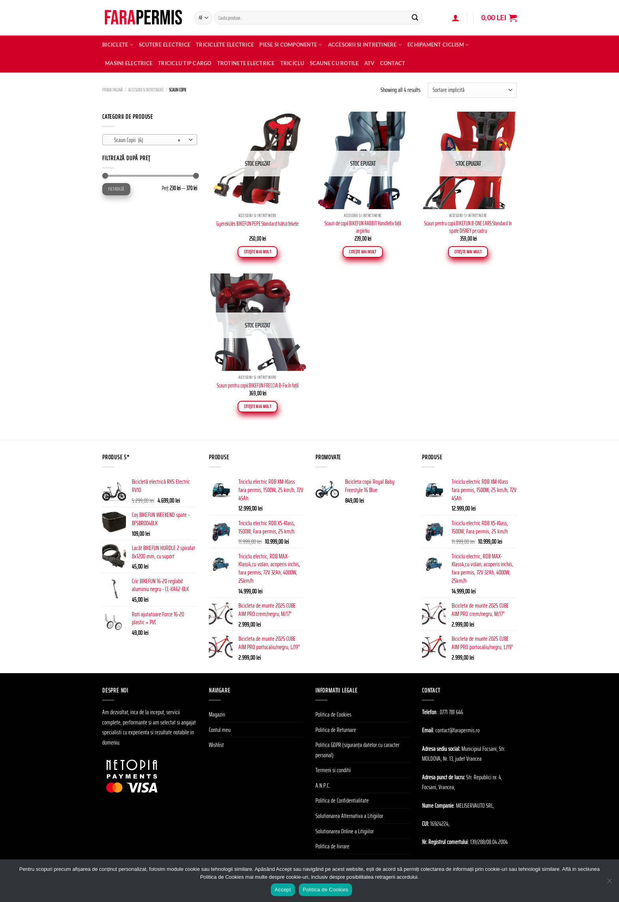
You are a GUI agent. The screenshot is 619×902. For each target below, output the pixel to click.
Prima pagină (112, 90)
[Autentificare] (456, 17)
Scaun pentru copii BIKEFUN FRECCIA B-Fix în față (257, 385)
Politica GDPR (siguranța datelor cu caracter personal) (357, 750)
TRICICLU (292, 63)
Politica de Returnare (335, 730)
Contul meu (220, 730)
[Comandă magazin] (472, 90)
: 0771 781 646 (450, 712)
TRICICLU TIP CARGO (185, 63)
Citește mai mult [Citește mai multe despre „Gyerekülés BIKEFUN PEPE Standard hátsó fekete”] (258, 251)
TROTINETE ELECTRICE (246, 63)
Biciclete (117, 45)
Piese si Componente (290, 45)
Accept (283, 890)
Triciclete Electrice (225, 44)
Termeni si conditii (333, 770)
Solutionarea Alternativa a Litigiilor (349, 816)
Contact (392, 63)
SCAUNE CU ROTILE (334, 63)
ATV (369, 63)
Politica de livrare (332, 846)
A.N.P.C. (322, 785)
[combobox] (149, 139)
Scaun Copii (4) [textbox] (145, 140)
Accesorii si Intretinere (365, 45)
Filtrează (116, 189)
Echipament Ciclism (438, 45)
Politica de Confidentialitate (342, 800)
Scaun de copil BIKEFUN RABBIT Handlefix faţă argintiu (363, 227)
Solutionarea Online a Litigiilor (344, 831)
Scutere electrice (164, 44)
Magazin (217, 714)
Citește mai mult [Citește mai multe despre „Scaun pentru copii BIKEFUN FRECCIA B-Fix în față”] (258, 406)
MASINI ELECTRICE (128, 63)
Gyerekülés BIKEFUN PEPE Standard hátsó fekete (257, 224)
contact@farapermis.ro (457, 730)
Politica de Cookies (333, 714)
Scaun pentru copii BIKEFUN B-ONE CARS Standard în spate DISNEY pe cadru (468, 227)
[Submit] (415, 17)
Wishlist (216, 745)
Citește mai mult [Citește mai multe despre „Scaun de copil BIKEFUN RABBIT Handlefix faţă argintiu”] (363, 251)
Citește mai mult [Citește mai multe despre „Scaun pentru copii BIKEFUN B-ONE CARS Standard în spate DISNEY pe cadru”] (468, 251)
